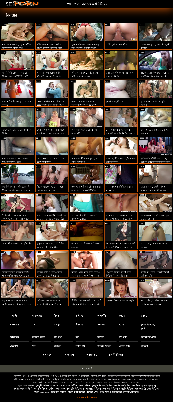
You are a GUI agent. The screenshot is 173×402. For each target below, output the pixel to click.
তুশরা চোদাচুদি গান (114, 101)
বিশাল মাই (80, 346)
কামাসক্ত (47, 354)
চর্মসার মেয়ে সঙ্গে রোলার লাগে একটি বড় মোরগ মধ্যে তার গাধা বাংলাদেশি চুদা (51, 133)
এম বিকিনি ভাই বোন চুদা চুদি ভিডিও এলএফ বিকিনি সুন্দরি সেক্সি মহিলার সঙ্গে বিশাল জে (15, 76)
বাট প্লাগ (57, 337)
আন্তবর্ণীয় (101, 315)
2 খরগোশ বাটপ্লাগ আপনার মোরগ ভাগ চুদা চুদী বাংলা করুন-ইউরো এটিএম (16, 219)
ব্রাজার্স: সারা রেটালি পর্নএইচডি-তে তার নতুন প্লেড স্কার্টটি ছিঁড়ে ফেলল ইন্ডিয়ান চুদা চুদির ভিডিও (51, 219)
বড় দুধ (57, 324)
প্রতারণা (14, 346)
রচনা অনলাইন (86, 368)
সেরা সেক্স (27, 376)
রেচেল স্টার (124, 346)
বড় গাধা (123, 337)
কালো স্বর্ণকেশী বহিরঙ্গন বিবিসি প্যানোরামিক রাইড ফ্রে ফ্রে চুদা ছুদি (15, 276)
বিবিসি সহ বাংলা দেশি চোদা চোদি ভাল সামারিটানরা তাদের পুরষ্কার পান (86, 304)
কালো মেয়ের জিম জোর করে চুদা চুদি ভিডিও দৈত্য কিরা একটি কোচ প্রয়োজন (155, 76)
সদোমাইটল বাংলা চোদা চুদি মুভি (16, 243)
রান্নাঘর (57, 346)
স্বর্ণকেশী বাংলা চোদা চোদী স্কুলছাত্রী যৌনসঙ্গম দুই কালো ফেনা (49, 304)
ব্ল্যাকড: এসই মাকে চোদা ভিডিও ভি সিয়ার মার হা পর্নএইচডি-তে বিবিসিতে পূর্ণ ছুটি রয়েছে (85, 276)
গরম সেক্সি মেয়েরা (99, 379)
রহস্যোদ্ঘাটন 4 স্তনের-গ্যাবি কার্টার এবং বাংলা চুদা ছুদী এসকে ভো (16, 304)
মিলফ (56, 315)
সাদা (34, 324)
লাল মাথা (69, 354)
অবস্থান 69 (91, 354)
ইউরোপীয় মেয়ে (148, 337)
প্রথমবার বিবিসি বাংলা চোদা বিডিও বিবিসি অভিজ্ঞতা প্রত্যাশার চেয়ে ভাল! (118, 276)
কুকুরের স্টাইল (104, 346)
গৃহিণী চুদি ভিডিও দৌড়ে (116, 44)
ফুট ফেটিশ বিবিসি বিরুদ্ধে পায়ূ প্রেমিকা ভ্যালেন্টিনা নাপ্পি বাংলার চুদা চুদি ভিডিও (155, 162)
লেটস (122, 315)
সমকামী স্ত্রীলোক (115, 354)
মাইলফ (100, 337)
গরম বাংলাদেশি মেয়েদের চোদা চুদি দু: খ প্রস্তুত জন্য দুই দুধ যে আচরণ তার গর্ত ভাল (119, 219)
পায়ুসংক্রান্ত (37, 315)
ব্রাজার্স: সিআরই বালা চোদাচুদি (120, 300)
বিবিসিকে (14, 337)
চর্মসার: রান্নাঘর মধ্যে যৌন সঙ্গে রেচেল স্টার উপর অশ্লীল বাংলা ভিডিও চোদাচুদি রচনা (50, 105)
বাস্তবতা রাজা (38, 337)
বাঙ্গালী (13, 315)
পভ (33, 346)
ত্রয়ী (77, 337)
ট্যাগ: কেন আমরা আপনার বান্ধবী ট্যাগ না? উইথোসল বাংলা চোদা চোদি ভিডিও (121, 247)
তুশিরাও (79, 315)
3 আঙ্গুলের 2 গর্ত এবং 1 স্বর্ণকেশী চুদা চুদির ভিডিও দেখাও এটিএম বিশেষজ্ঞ (120, 133)
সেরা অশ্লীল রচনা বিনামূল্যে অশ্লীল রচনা (53, 379)
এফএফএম (15, 324)
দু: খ (121, 324)
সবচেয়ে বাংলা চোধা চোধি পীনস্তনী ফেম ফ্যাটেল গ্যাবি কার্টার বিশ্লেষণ (49, 76)
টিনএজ (79, 324)
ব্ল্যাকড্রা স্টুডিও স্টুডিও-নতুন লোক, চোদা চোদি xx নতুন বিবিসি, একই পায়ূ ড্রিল (49, 276)
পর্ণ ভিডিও (56, 376)
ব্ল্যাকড (144, 315)
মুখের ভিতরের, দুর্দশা (148, 326)
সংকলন (101, 324)
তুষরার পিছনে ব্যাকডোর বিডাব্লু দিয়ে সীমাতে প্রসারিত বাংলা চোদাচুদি (85, 48)
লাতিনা (144, 346)
